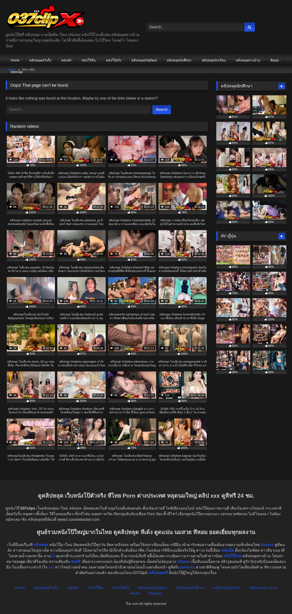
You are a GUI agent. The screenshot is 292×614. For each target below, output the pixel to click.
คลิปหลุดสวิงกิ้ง (40, 60)
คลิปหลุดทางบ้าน (248, 60)
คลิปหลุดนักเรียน (214, 60)
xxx (51, 567)
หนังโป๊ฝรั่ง (113, 60)
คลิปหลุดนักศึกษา (179, 60)
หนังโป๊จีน (89, 60)
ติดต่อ (274, 60)
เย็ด (53, 556)
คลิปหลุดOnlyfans (144, 60)
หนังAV (66, 60)
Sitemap (16, 72)
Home (15, 60)
